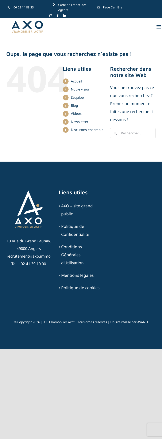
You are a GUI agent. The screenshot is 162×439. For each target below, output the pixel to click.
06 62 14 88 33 (24, 7)
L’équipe (77, 97)
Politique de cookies (80, 287)
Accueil (76, 81)
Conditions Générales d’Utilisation (72, 255)
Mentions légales (77, 275)
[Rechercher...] (133, 133)
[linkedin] (64, 15)
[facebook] (57, 15)
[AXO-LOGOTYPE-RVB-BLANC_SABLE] (29, 191)
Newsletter (79, 121)
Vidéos (76, 113)
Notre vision (80, 89)
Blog (74, 105)
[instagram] (50, 15)
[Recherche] (115, 133)
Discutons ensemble (87, 129)
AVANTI (142, 322)
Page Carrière (112, 7)
